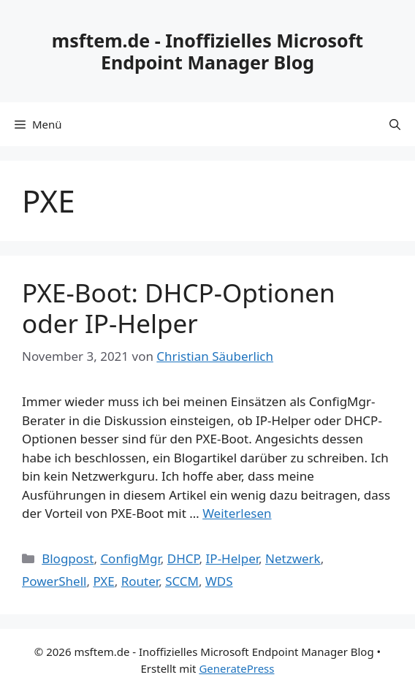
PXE (103, 581)
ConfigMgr (130, 558)
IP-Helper (232, 558)
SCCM (182, 581)
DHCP (183, 558)
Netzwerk (293, 558)
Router (140, 581)
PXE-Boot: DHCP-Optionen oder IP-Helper (178, 307)
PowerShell (54, 581)
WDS (219, 581)
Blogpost (68, 558)
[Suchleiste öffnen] (395, 124)
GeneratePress (236, 668)
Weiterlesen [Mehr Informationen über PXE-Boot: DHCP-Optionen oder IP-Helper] (236, 513)
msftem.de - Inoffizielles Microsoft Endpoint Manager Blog (207, 51)
